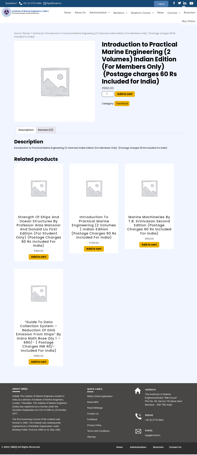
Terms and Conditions (98, 431)
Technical (37, 33)
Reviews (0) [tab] (45, 130)
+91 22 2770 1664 (32, 3)
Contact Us (92, 414)
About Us (80, 13)
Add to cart (124, 94)
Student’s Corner (142, 13)
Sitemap (91, 437)
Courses (173, 13)
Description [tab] (26, 130)
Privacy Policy (94, 425)
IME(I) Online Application (100, 396)
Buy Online (188, 21)
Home (67, 13)
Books (26, 33)
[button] (161, 4)
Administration (99, 13)
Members (120, 13)
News (160, 13)
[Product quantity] (108, 94)
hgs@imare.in (54, 3)
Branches (189, 13)
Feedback (92, 420)
